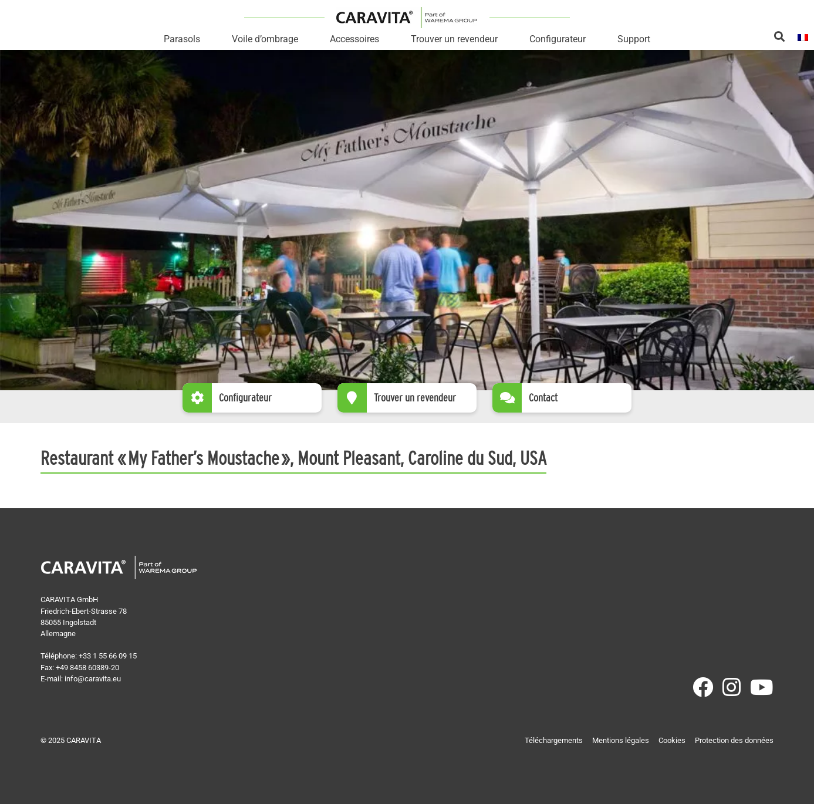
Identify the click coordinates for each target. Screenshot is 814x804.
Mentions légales (620, 740)
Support (633, 39)
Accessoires (354, 39)
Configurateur (557, 39)
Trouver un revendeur (454, 39)
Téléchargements (554, 740)
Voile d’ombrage (265, 39)
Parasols (182, 39)
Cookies (671, 740)
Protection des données (734, 740)
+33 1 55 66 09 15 (108, 655)
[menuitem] (803, 36)
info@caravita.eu (93, 678)
